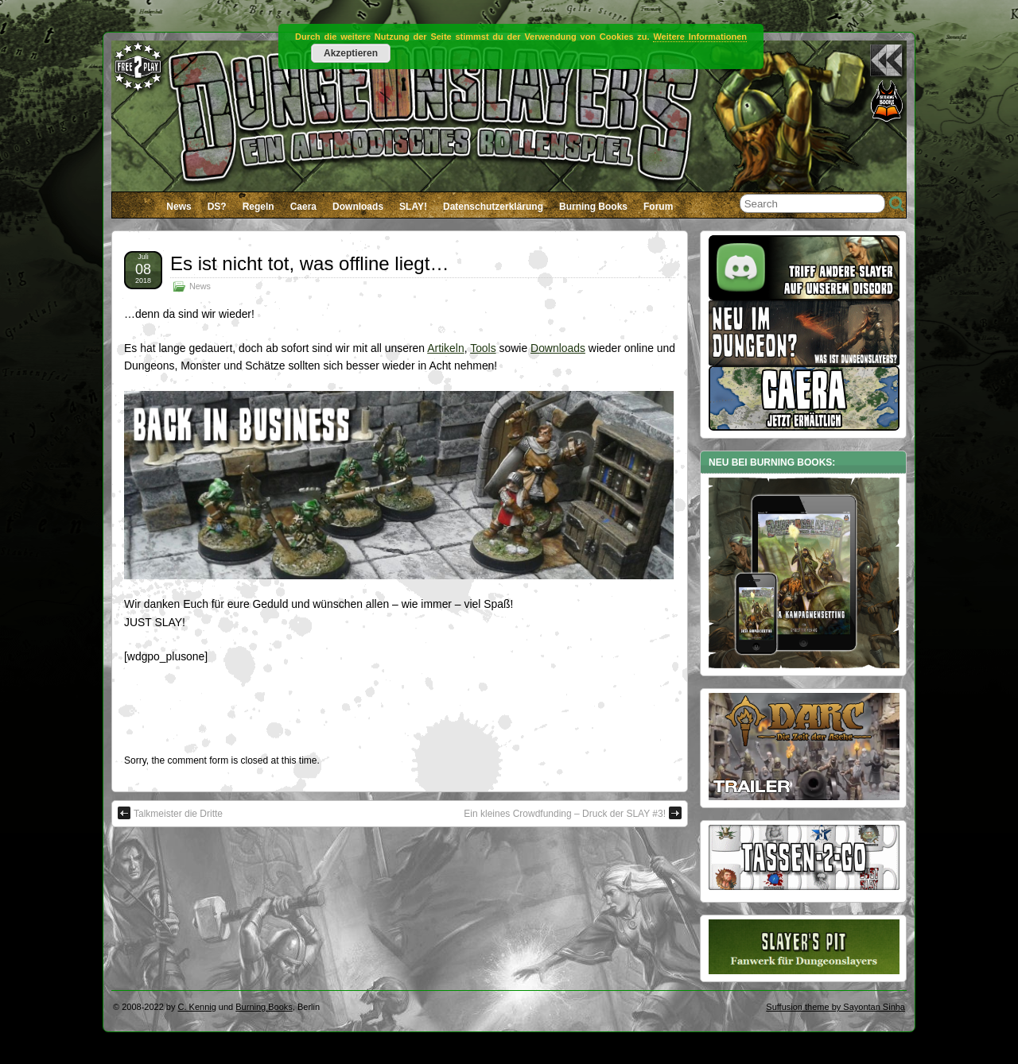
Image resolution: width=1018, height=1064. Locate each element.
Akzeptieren (351, 53)
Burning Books (593, 206)
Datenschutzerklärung (493, 206)
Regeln (258, 206)
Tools (482, 348)
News (178, 206)
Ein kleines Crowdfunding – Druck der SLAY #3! (573, 813)
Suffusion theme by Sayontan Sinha (835, 1007)
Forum (658, 206)
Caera (303, 206)
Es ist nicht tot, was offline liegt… (309, 263)
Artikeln (445, 348)
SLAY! (413, 206)
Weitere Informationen (700, 36)
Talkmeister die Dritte (170, 813)
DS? (217, 206)
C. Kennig (197, 1007)
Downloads (357, 206)
